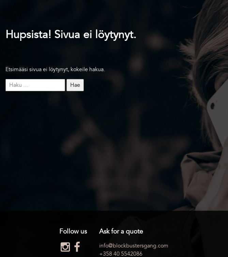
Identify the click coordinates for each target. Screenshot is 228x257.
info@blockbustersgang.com (133, 245)
